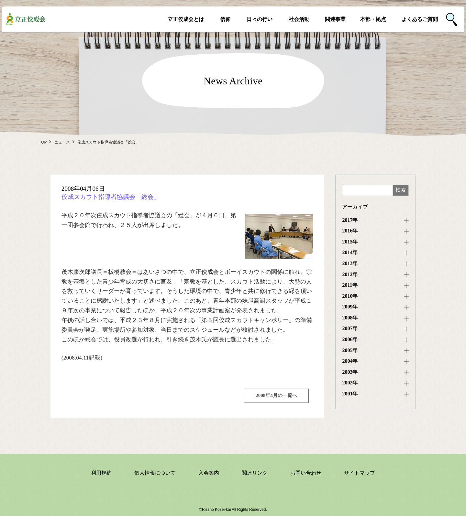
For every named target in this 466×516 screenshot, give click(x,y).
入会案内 (208, 473)
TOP (43, 142)
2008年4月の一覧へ (276, 395)
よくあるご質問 (420, 19)
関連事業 (335, 19)
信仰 (225, 19)
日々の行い (259, 19)
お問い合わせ (305, 473)
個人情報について (155, 473)
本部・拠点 (373, 19)
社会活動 (299, 19)
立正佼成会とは (186, 19)
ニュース (62, 142)
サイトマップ (359, 473)
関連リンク (255, 473)
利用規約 (101, 473)
